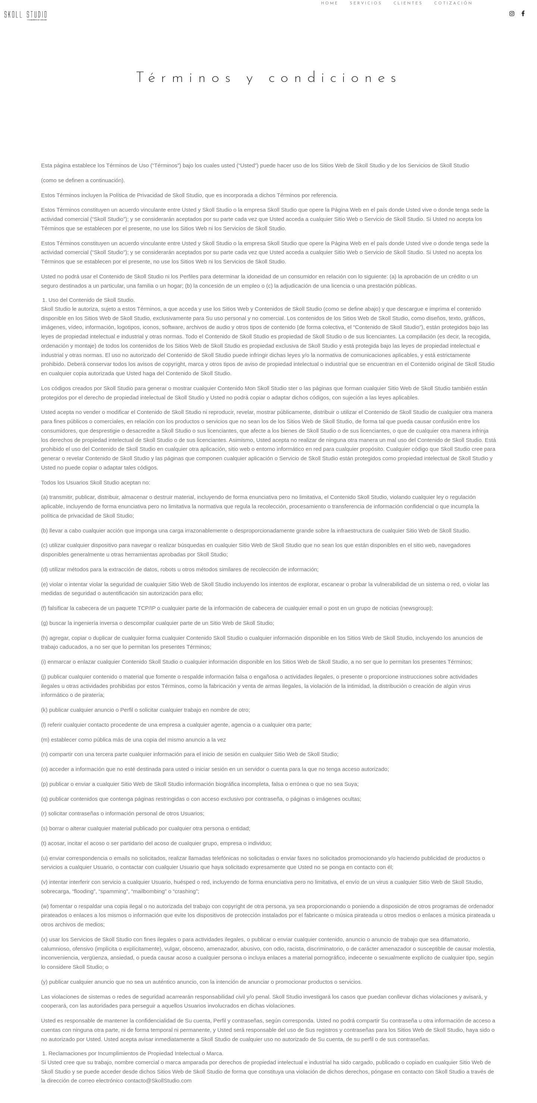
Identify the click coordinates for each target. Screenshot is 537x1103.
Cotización (446, 3)
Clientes (401, 3)
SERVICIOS (359, 3)
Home (323, 3)
